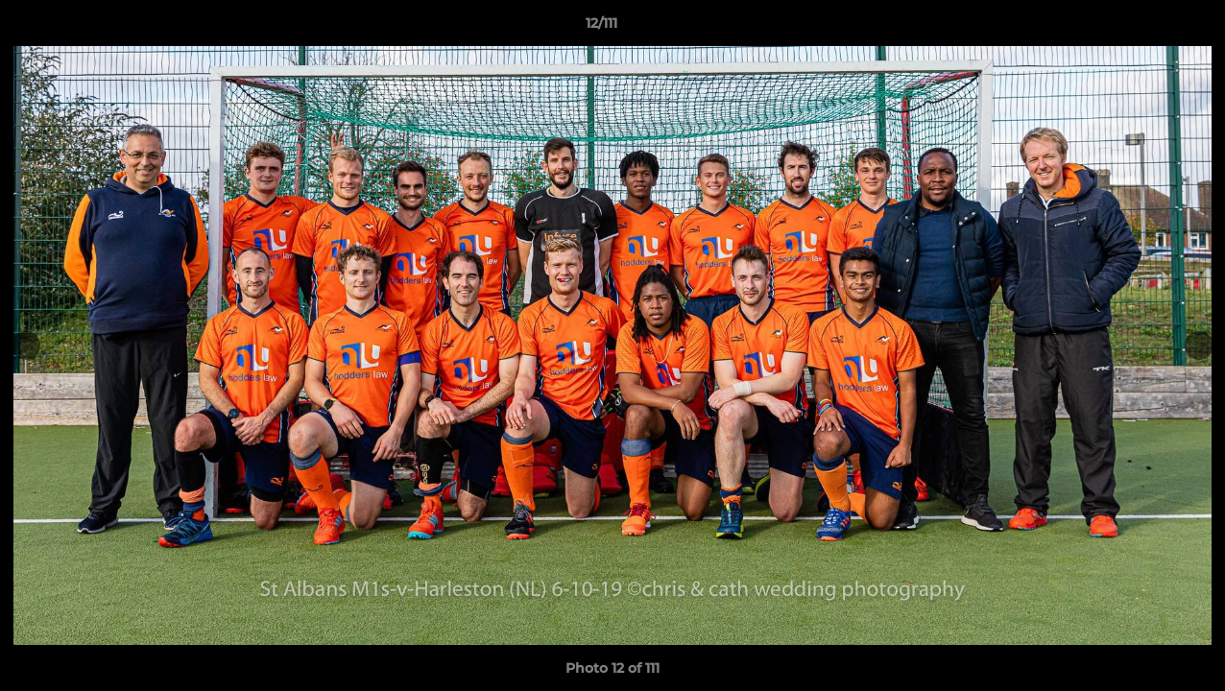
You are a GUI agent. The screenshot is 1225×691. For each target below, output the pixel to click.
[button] (1144, 27)
